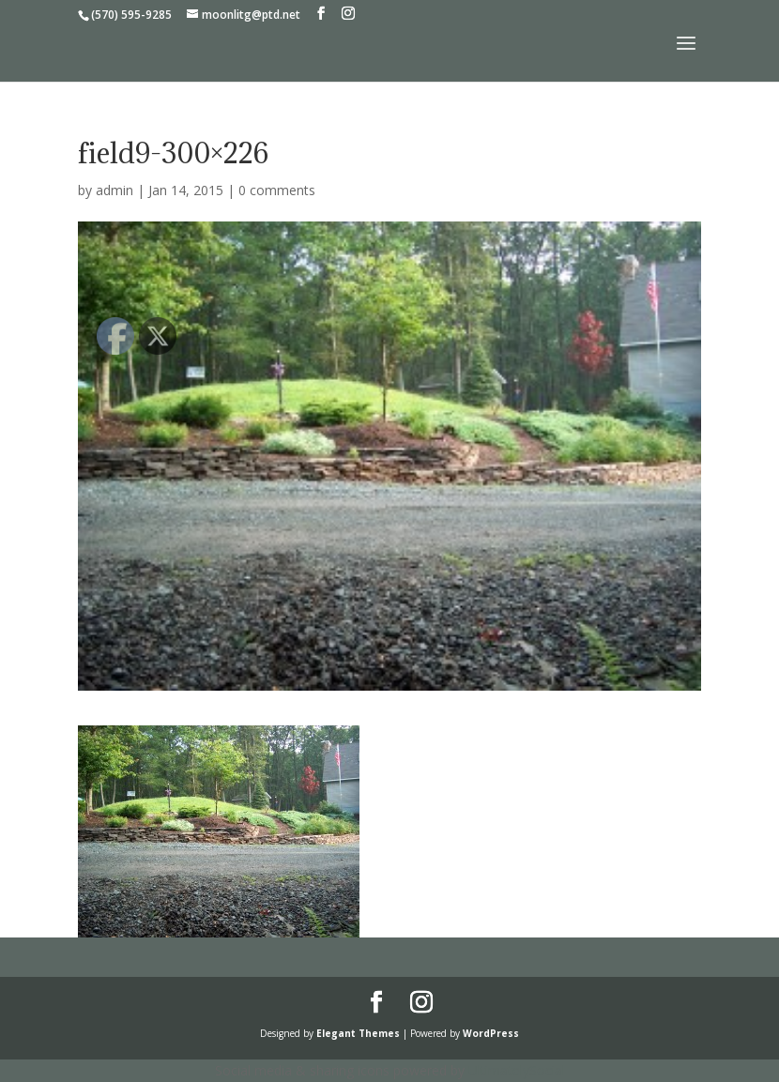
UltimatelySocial (516, 1070)
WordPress (491, 1033)
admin (114, 190)
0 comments (276, 190)
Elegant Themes (358, 1033)
